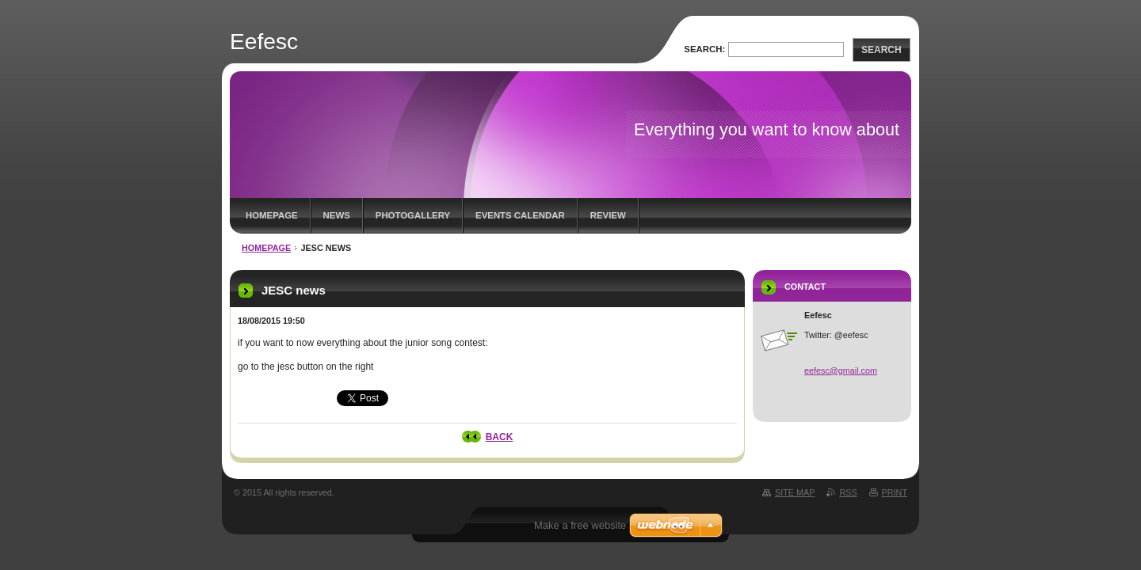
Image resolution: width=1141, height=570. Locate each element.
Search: (704, 49)
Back (499, 437)
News (336, 215)
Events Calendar (520, 215)
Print (894, 492)
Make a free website (580, 525)
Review (608, 215)
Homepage (272, 215)
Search (881, 49)
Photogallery (413, 215)
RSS (848, 492)
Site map (795, 492)
